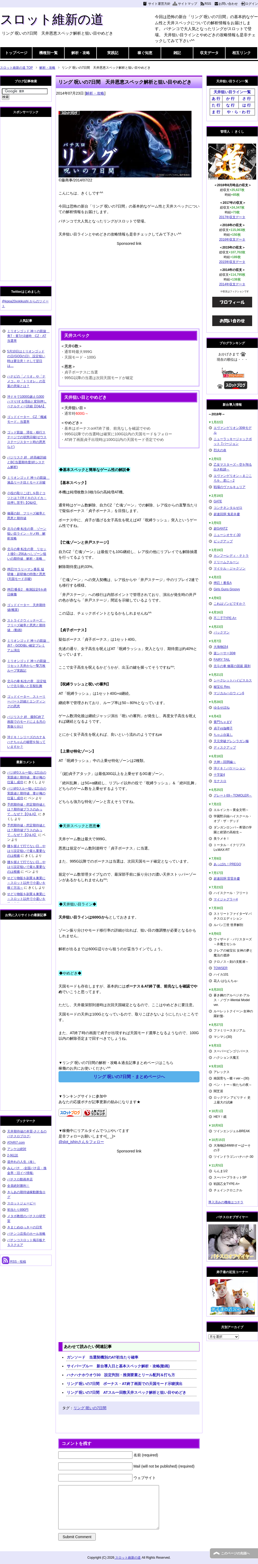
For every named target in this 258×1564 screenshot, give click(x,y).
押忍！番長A (223, 583)
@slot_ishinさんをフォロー (81, 1142)
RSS (208, 4)
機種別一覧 (48, 53)
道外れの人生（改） (21, 1162)
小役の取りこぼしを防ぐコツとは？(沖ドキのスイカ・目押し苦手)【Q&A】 (27, 498)
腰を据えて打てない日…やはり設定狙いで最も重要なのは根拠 (26, 851)
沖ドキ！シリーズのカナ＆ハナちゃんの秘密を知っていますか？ (26, 742)
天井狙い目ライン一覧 (232, 92)
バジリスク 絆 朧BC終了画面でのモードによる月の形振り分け (26, 721)
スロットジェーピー (21, 1203)
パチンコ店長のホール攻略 (26, 1234)
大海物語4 (221, 647)
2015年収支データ (232, 262)
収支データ (209, 53)
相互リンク (241, 53)
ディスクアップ (225, 747)
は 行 (246, 105)
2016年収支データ (232, 239)
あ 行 (216, 98)
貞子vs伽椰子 (223, 728)
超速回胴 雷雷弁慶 (227, 878)
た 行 (216, 105)
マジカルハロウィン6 (229, 693)
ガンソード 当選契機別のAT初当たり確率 (103, 1357)
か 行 (230, 98)
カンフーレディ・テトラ (231, 556)
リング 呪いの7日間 (89, 1408)
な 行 (230, 105)
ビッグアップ (223, 541)
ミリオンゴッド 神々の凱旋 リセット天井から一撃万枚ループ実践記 (28, 665)
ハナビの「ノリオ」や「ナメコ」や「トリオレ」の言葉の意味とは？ (26, 381)
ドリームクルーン (226, 562)
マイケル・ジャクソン (229, 568)
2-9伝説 (12, 1155)
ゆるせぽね (222, 707)
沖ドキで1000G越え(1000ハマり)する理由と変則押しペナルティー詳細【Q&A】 (27, 401)
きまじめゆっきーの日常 (24, 1227)
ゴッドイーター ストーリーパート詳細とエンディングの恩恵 (26, 701)
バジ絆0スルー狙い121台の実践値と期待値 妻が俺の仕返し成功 (26, 777)
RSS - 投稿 (14, 1262)
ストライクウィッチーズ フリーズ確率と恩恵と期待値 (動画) (26, 625)
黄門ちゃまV (223, 722)
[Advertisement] (129, 283)
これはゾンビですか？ (229, 604)
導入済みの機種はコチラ (225, 1202)
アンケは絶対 (16, 1149)
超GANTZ (221, 528)
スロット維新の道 (51, 19)
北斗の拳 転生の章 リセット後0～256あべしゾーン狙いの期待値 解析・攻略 (26, 553)
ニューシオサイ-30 (227, 535)
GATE (218, 501)
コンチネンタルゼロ (228, 508)
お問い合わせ (228, 4)
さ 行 (246, 98)
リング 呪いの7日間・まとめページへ (129, 1076)
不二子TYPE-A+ (225, 618)
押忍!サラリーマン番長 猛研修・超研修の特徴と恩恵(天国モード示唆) (26, 574)
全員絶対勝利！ (18, 1186)
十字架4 (219, 775)
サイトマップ (187, 4)
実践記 (112, 53)
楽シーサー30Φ (225, 653)
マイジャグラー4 (226, 899)
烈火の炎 (220, 450)
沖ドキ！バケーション (229, 768)
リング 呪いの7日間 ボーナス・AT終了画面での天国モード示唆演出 (124, 1384)
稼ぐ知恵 (145, 53)
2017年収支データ (232, 217)
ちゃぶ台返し (223, 735)
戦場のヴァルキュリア (229, 487)
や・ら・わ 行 (238, 112)
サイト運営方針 (159, 4)
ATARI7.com (16, 1142)
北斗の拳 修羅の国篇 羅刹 (232, 666)
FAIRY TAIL (222, 659)
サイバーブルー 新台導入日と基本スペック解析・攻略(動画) (118, 1366)
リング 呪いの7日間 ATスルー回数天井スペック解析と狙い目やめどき (126, 1392)
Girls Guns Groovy (227, 589)
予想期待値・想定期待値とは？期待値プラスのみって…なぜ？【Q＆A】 (26, 809)
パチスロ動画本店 (20, 1179)
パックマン (222, 632)
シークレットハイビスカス (233, 680)
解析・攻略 (80, 53)
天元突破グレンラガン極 (231, 741)
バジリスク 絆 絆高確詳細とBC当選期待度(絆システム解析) (26, 462)
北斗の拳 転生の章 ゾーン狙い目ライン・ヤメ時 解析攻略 (26, 533)
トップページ (16, 53)
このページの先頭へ (235, 1553)
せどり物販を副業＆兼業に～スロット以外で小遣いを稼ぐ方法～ (26, 882)
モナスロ (220, 781)
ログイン (251, 4)
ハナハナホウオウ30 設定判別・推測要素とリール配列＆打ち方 (121, 1375)
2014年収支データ (232, 284)
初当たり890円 (17, 1210)
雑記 (177, 53)
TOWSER (220, 968)
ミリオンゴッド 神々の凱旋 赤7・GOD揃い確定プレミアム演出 (28, 645)
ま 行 (216, 112)
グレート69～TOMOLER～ (233, 795)
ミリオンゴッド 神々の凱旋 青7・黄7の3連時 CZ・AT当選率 (28, 336)
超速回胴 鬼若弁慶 (227, 514)
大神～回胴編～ (225, 762)
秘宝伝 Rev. (222, 687)
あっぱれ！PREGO (227, 864)
